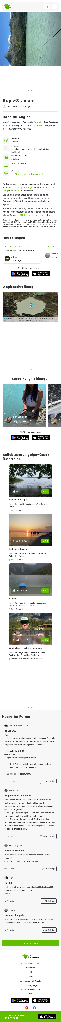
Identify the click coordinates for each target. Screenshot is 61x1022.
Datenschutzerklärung (30, 963)
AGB (30, 972)
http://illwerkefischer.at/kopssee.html (27, 174)
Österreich (38, 122)
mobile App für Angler (23, 187)
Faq (30, 994)
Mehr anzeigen (30, 943)
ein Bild (17, 190)
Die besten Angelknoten (30, 990)
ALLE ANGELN (21, 215)
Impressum (30, 968)
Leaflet (5, 318)
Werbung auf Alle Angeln (30, 981)
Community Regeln (30, 985)
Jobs (30, 976)
